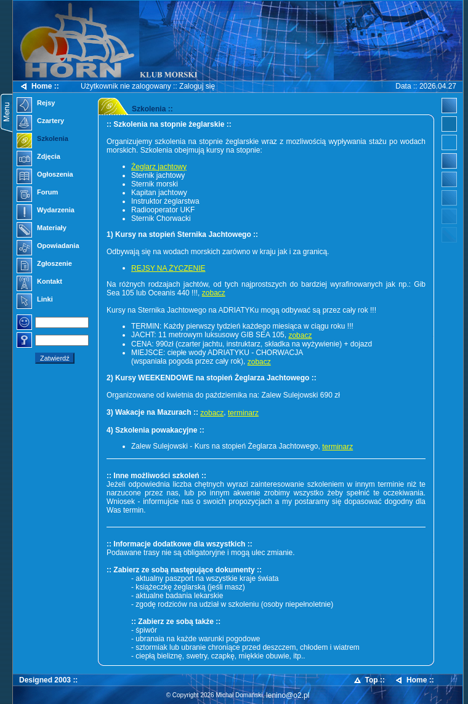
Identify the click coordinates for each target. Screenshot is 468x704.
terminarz (243, 413)
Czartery (40, 122)
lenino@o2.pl (287, 695)
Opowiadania (48, 247)
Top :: (369, 680)
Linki (35, 300)
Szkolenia (42, 140)
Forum (37, 193)
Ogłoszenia (45, 175)
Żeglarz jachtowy (159, 166)
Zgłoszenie (44, 265)
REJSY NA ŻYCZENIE (168, 268)
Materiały (42, 229)
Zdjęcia (38, 157)
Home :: (39, 86)
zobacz (213, 293)
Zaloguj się (197, 86)
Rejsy (36, 104)
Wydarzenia (46, 211)
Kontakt (39, 282)
